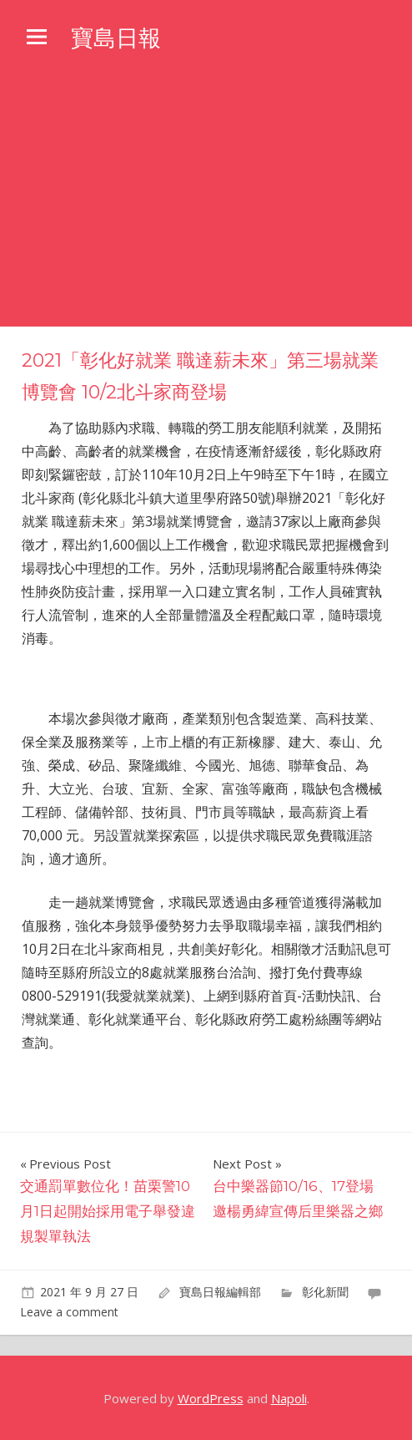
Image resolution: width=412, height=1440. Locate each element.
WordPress (211, 1398)
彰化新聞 (325, 1292)
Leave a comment (69, 1312)
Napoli (289, 1398)
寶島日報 (117, 37)
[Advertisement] (206, 201)
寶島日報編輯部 (220, 1292)
